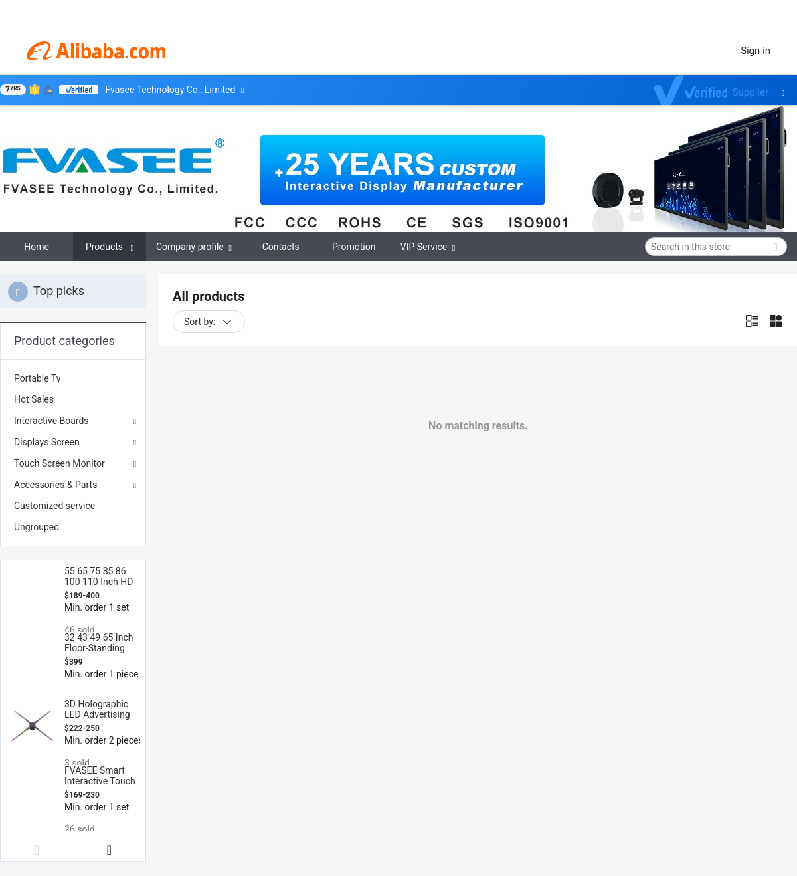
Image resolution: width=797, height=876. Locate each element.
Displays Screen (47, 442)
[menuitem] (73, 378)
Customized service (54, 505)
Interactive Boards (51, 420)
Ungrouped (36, 527)
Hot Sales (34, 399)
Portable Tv (37, 378)
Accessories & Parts (55, 484)
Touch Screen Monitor (59, 463)
